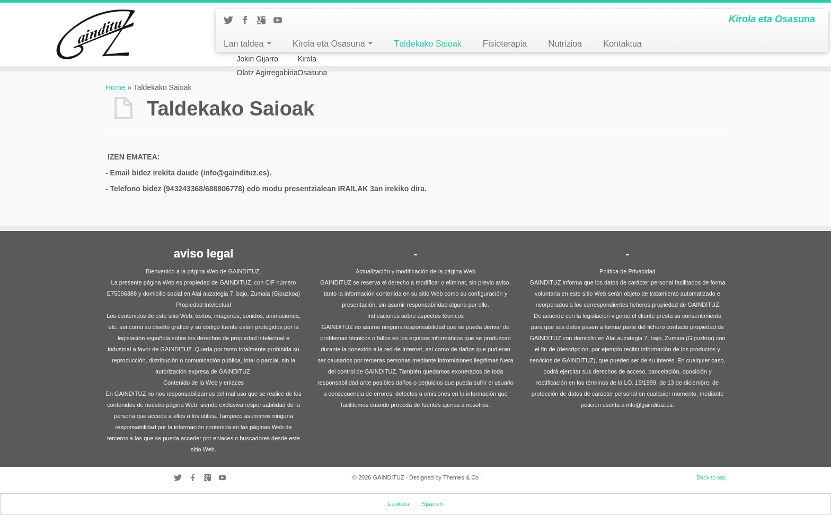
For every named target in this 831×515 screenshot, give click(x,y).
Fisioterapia (505, 44)
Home (115, 87)
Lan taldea (247, 44)
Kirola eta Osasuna (333, 44)
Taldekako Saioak (428, 44)
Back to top (711, 477)
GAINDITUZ (388, 477)
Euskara (398, 504)
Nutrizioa (565, 44)
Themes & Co (461, 477)
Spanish (432, 504)
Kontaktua (622, 44)
